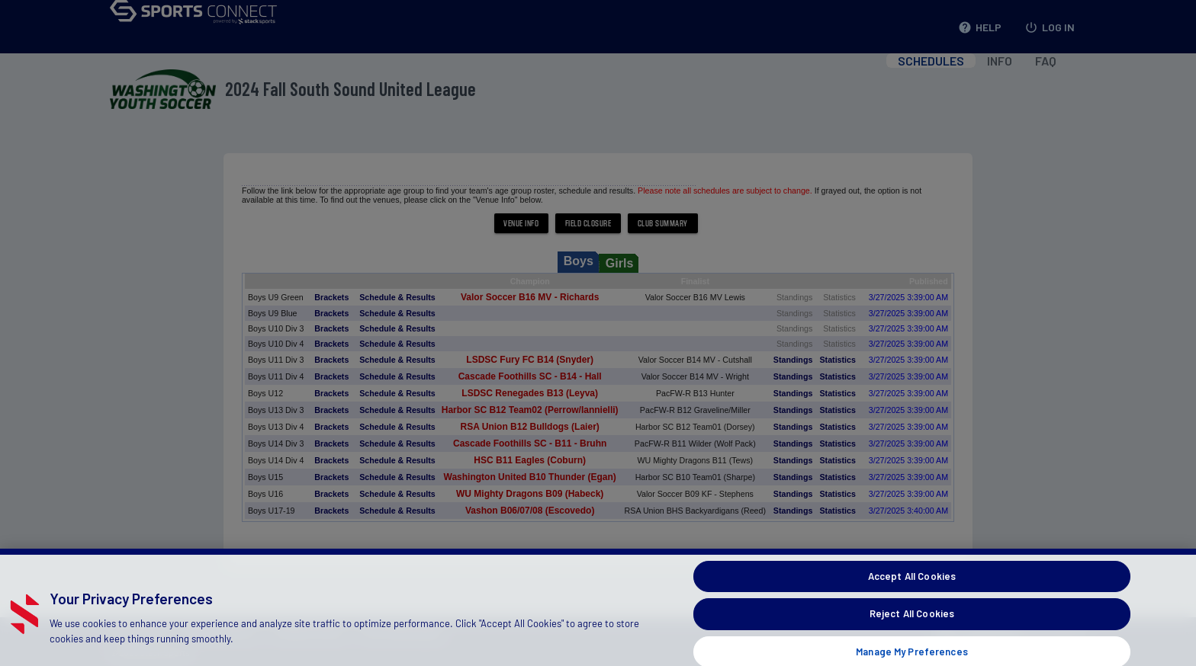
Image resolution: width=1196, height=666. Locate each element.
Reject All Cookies (912, 633)
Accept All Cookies (912, 596)
